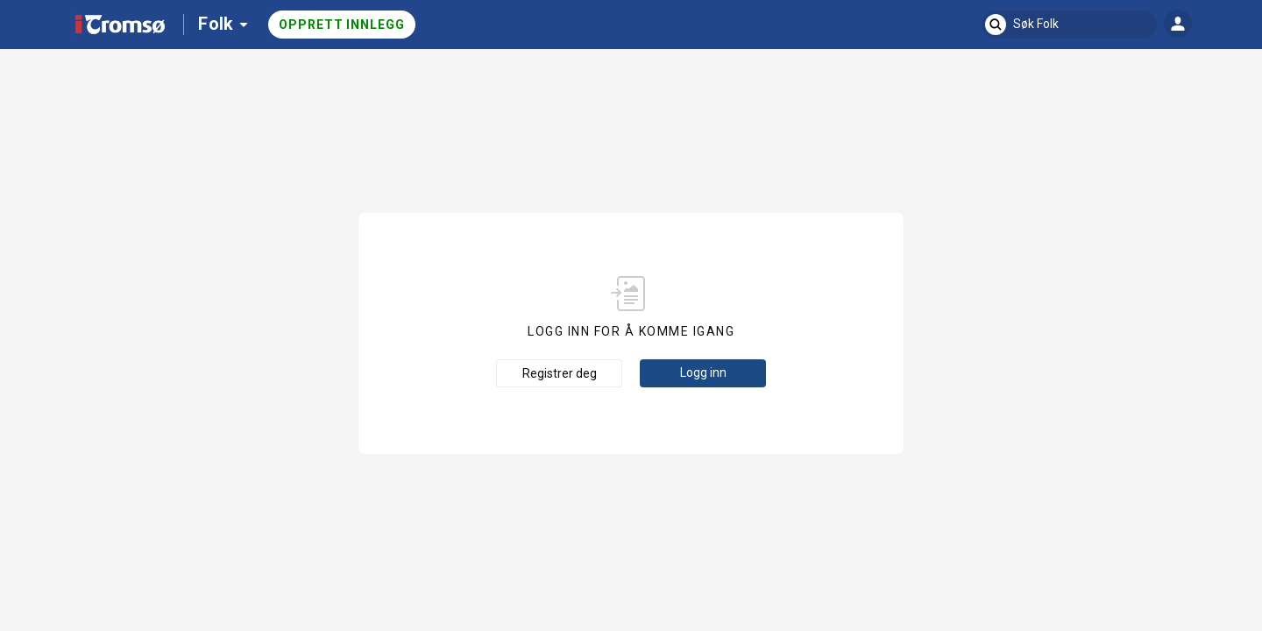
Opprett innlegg (342, 25)
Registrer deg (559, 373)
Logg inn (703, 372)
